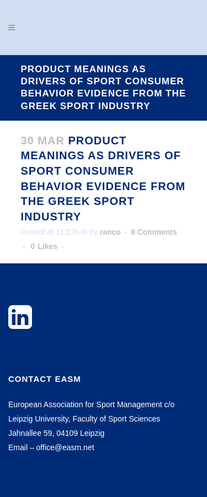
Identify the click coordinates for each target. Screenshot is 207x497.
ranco (110, 232)
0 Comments (154, 232)
